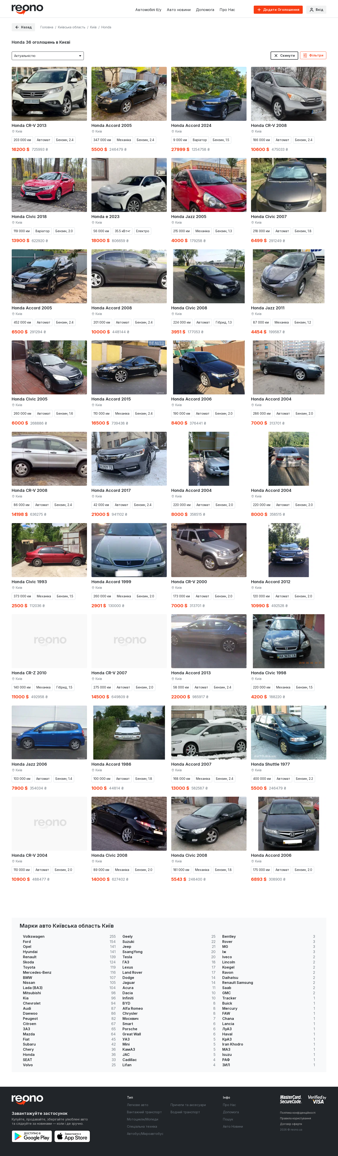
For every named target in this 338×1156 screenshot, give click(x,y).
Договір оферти (291, 1124)
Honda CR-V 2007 (109, 672)
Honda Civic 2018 (29, 216)
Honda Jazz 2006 (29, 764)
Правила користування (295, 1118)
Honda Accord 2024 (191, 125)
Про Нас (227, 9)
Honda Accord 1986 (111, 764)
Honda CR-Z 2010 (29, 672)
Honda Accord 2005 (111, 125)
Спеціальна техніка (142, 1126)
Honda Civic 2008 (189, 308)
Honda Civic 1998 (268, 672)
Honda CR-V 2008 (269, 125)
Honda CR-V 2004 (29, 855)
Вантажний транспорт (144, 1112)
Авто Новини (233, 1126)
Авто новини (179, 9)
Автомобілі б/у (148, 9)
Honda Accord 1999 (111, 581)
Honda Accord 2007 (191, 764)
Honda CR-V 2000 (189, 581)
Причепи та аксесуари (188, 1105)
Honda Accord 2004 (271, 399)
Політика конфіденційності (298, 1112)
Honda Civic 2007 (269, 216)
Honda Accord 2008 (111, 308)
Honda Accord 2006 (191, 399)
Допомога (205, 9)
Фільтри (316, 55)
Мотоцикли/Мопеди (142, 1119)
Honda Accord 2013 (191, 672)
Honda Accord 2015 (111, 399)
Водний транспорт (185, 1112)
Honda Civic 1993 (29, 581)
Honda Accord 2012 (270, 581)
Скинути (287, 55)
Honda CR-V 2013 (29, 125)
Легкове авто (137, 1105)
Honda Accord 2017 (111, 490)
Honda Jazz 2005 (188, 216)
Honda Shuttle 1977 (270, 764)
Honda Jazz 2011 (268, 308)
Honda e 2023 (105, 216)
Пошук (228, 1119)
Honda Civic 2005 (29, 399)
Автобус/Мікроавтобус (145, 1134)
